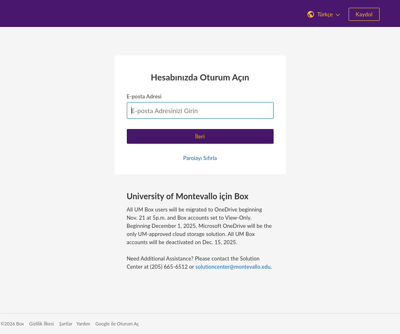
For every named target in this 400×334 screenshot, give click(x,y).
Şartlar (65, 323)
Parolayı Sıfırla (200, 158)
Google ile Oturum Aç (117, 323)
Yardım (83, 323)
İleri (200, 136)
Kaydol (364, 14)
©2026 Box (12, 323)
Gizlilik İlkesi (41, 323)
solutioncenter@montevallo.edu (232, 266)
